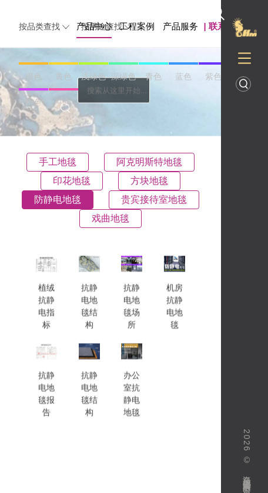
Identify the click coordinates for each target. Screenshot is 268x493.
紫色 (213, 76)
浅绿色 (93, 76)
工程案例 (137, 26)
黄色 (63, 76)
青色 (153, 76)
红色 (63, 102)
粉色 (33, 102)
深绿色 (123, 76)
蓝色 (183, 76)
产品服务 (180, 26)
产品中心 (94, 26)
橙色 (33, 76)
